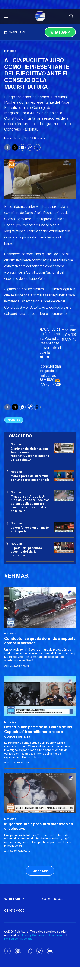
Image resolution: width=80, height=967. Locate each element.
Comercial (52, 899)
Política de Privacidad (18, 938)
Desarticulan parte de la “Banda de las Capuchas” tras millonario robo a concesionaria (38, 731)
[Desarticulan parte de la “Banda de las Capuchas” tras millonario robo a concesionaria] (40, 696)
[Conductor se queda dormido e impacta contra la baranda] (40, 607)
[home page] (40, 16)
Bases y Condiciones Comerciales (43, 935)
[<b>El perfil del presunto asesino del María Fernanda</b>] (64, 547)
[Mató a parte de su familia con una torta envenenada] (64, 475)
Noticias (10, 50)
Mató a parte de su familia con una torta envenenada (30, 477)
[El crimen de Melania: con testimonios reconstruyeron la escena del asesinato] (64, 448)
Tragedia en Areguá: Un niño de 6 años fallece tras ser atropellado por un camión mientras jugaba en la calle (30, 504)
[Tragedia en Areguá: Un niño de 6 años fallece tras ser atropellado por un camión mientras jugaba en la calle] (64, 495)
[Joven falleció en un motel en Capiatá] (64, 527)
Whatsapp (60, 32)
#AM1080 (46, 380)
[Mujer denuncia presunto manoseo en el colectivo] (40, 793)
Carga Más (40, 871)
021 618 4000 (14, 910)
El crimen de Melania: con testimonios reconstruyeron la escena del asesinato (30, 454)
